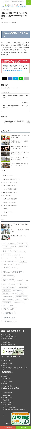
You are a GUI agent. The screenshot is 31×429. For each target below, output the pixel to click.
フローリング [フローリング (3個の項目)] (19, 258)
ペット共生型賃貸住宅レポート (11, 179)
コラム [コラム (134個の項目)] (8, 250)
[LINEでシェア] (21, 78)
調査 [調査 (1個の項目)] (22, 293)
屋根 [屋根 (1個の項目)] (27, 280)
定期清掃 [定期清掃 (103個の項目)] (9, 279)
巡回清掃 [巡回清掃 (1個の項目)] (5, 284)
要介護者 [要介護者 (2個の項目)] (14, 293)
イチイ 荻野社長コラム (9, 185)
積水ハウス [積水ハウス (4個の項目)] (22, 284)
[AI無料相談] (8, 427)
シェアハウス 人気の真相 (10, 202)
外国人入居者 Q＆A (7, 9)
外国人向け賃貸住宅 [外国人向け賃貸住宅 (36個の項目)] (13, 272)
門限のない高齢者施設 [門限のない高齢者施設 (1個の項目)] (8, 299)
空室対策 (16, 87)
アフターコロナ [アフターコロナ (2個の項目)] (23, 243)
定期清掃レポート (7, 212)
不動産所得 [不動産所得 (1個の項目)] (19, 264)
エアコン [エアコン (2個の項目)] (5, 246)
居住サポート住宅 (7, 175)
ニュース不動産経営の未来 (10, 189)
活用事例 (5, 209)
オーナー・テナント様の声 (10, 182)
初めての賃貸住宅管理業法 (10, 205)
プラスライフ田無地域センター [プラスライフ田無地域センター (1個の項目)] (9, 261)
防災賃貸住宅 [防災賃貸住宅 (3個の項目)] (7, 302)
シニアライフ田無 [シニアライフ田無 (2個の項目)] (20, 251)
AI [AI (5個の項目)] (4, 243)
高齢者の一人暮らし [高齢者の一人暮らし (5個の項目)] (10, 309)
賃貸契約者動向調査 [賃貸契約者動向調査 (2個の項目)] (22, 296)
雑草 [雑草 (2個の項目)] (4, 305)
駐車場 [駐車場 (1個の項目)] (11, 305)
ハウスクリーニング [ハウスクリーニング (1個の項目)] (7, 257)
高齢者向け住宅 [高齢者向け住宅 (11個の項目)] (9, 317)
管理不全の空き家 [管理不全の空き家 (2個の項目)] (23, 287)
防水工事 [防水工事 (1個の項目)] (19, 299)
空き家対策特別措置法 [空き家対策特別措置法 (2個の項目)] (8, 287)
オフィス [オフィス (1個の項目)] (14, 246)
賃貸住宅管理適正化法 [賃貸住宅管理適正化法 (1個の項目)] (8, 296)
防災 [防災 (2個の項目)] (26, 299)
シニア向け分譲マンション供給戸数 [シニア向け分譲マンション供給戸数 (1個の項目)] (10, 255)
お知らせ (5, 215)
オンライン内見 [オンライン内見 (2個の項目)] (24, 246)
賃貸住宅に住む (7, 195)
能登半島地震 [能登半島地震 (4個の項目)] (18, 290)
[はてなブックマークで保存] (15, 78)
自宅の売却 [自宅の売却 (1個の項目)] (5, 293)
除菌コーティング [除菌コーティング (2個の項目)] (19, 302)
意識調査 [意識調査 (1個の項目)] (13, 284)
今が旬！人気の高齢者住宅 (10, 199)
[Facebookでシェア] (10, 78)
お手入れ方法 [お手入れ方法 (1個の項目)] (12, 243)
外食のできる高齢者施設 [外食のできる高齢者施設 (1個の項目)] (8, 275)
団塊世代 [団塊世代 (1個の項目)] (15, 267)
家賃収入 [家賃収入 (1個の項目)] (20, 280)
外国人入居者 (7, 87)
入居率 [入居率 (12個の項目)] (6, 267)
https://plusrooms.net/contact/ (12, 70)
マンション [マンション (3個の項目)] (24, 261)
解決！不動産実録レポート (10, 192)
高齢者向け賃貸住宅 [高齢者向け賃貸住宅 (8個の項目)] (10, 321)
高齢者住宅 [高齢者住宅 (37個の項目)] (9, 313)
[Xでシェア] (4, 78)
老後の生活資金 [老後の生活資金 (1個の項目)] (6, 290)
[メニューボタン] (2, 2)
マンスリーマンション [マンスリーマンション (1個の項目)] (8, 264)
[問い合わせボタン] (28, 2)
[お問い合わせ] (23, 427)
